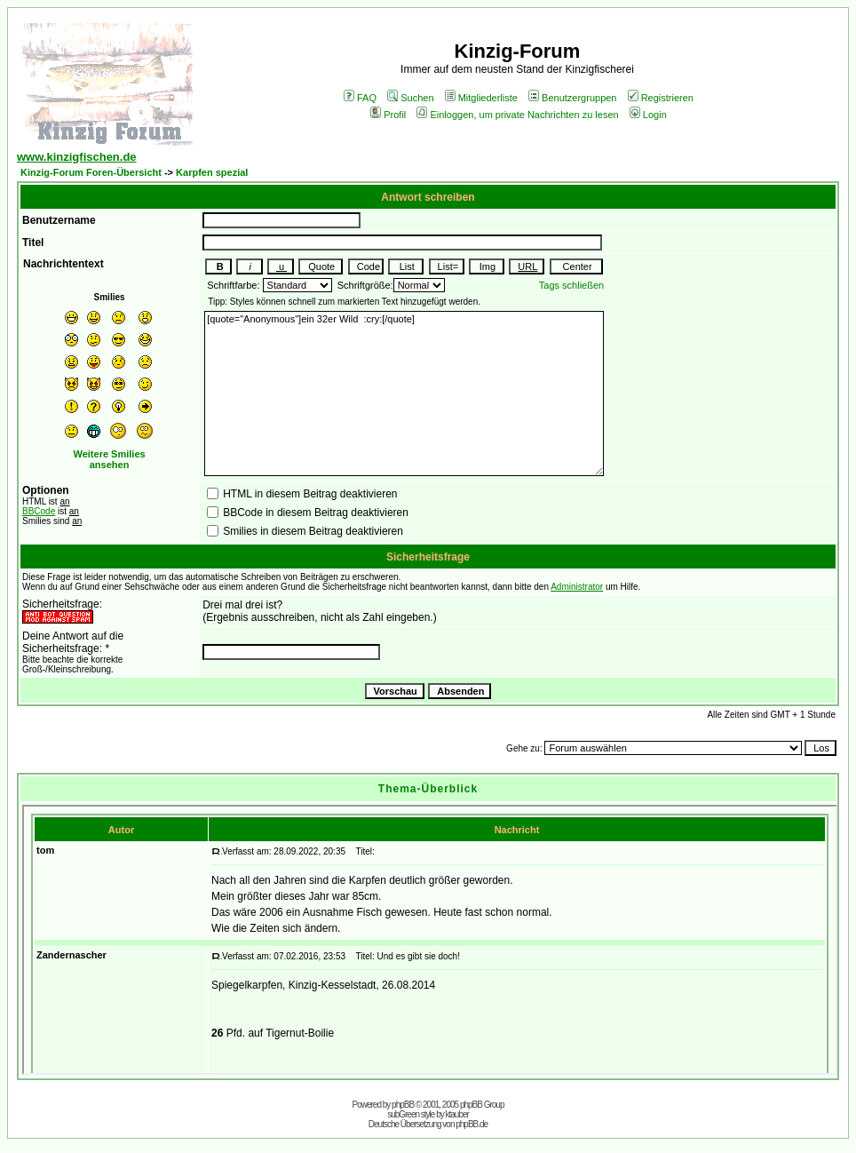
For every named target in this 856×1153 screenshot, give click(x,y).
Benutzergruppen (572, 97)
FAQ (360, 97)
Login (648, 114)
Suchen (410, 97)
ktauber (457, 1114)
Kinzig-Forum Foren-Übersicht (91, 172)
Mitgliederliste (481, 97)
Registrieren (661, 97)
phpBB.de (471, 1124)
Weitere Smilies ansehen (110, 459)
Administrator (577, 587)
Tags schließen (571, 285)
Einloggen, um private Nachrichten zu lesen (517, 114)
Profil (388, 114)
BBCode (38, 511)
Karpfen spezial (212, 172)
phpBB (403, 1104)
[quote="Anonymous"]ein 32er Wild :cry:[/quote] (404, 393)
